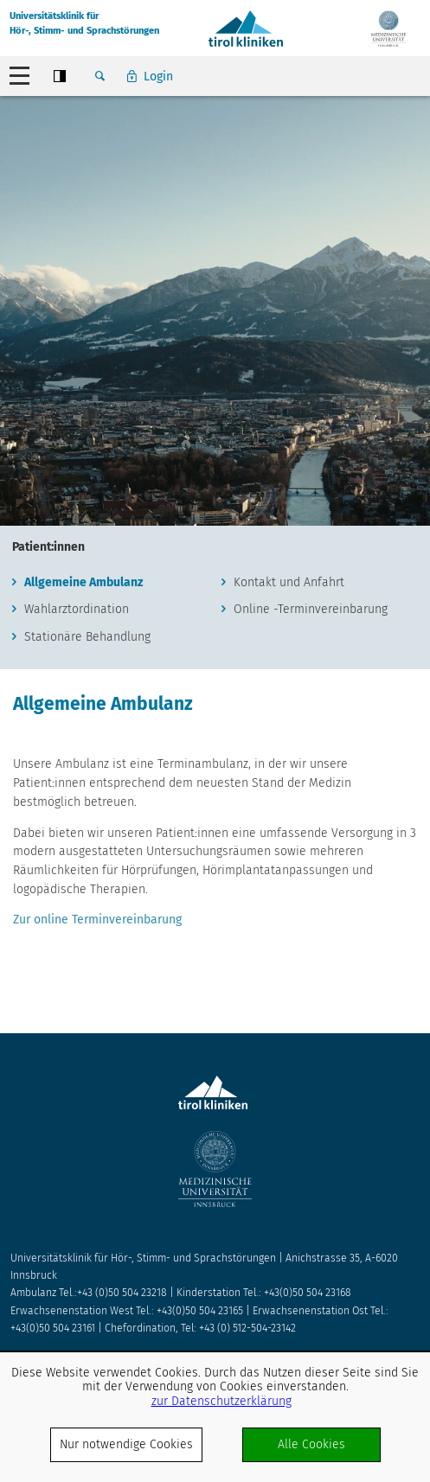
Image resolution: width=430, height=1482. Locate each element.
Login (158, 76)
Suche (99, 76)
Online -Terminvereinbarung (311, 609)
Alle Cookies (311, 1444)
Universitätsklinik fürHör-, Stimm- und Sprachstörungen (84, 23)
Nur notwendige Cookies (126, 1444)
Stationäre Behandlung (87, 636)
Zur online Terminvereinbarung (97, 919)
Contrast (60, 76)
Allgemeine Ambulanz (83, 582)
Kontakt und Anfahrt (289, 582)
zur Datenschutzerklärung (221, 1401)
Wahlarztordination (76, 609)
